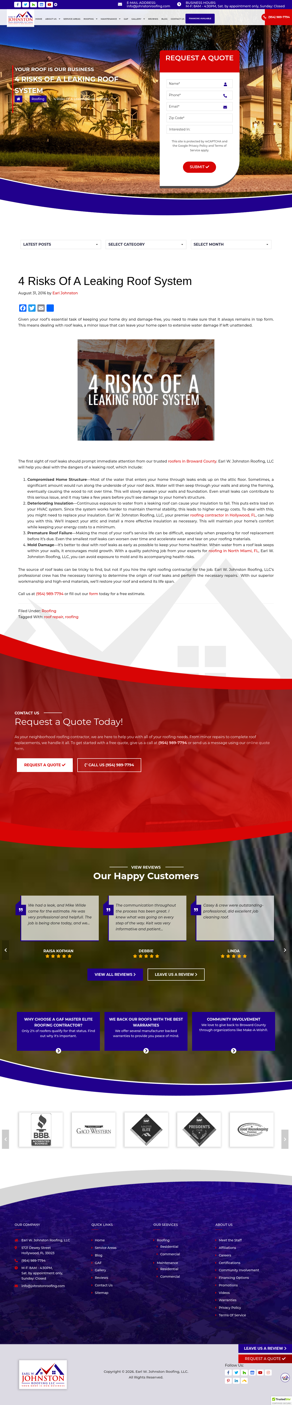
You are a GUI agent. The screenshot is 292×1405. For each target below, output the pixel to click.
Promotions (228, 1285)
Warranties (227, 1300)
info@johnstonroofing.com (148, 6)
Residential (169, 1247)
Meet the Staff (230, 1240)
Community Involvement (239, 1270)
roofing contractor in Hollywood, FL (223, 515)
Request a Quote (44, 765)
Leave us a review (265, 1348)
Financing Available (200, 18)
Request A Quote (265, 1359)
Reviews (101, 1278)
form (93, 594)
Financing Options (234, 1278)
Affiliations (227, 1248)
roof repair (53, 617)
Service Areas (106, 1248)
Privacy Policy (198, 145)
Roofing (38, 99)
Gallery (100, 1270)
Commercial (170, 1254)
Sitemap (101, 1293)
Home (100, 1240)
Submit (199, 167)
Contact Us (104, 1285)
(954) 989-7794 (279, 17)
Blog (98, 1255)
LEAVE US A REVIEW (176, 974)
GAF (98, 1263)
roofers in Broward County (192, 461)
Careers (225, 1255)
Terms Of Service (232, 1315)
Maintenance (167, 1263)
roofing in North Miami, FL (233, 551)
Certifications (229, 1263)
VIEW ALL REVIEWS (115, 974)
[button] (281, 1400)
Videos (224, 1293)
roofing (71, 617)
